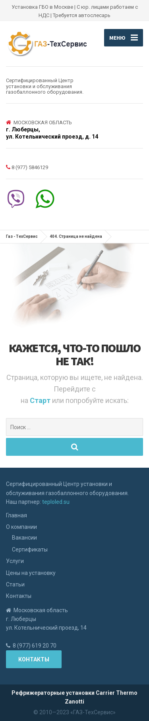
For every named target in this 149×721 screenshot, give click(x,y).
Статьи (15, 584)
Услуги (15, 561)
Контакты (18, 596)
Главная (16, 515)
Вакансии (24, 537)
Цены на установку (31, 573)
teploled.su (56, 502)
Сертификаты (30, 549)
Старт (41, 400)
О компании (21, 527)
